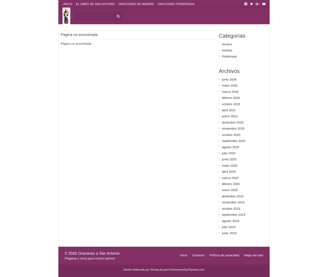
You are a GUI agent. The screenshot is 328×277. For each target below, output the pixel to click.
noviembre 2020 (233, 128)
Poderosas (229, 56)
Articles (227, 50)
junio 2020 (229, 159)
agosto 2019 (230, 221)
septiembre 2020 (233, 141)
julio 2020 (228, 153)
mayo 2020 (229, 165)
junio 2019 (229, 233)
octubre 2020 (231, 135)
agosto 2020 (230, 147)
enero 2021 (230, 116)
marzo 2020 (230, 178)
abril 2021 (229, 110)
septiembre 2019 (233, 214)
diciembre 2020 (232, 122)
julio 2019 (228, 227)
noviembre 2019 (233, 202)
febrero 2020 (231, 184)
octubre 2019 (231, 208)
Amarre (227, 44)
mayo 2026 (229, 85)
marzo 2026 (230, 91)
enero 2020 (230, 190)
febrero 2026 (231, 98)
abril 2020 (229, 171)
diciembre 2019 (232, 196)
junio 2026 (229, 79)
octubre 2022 (231, 104)
